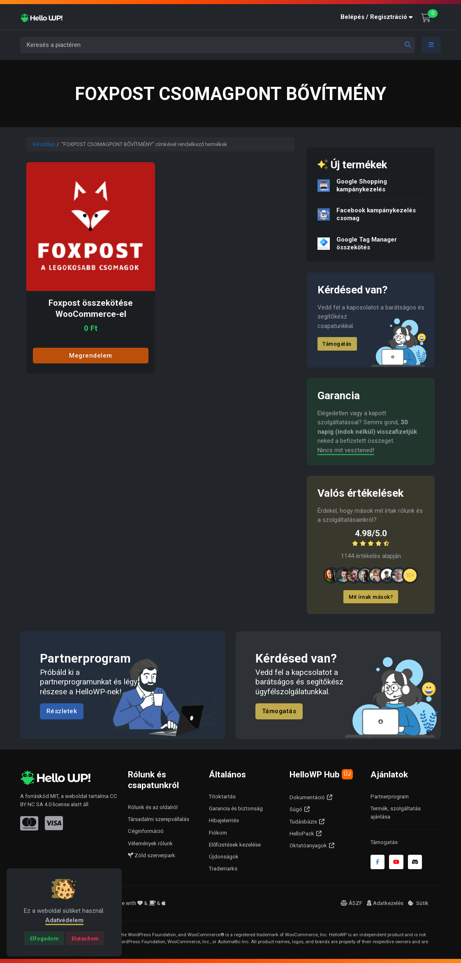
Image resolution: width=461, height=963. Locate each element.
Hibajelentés (224, 820)
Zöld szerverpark (151, 855)
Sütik (418, 903)
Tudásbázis (303, 822)
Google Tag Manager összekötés (366, 243)
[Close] (44, 938)
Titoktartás (222, 796)
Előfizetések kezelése (235, 845)
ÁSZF (351, 903)
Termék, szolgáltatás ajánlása (396, 812)
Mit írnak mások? (371, 597)
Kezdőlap (44, 144)
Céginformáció (146, 831)
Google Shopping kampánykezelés (361, 185)
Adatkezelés (385, 903)
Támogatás (337, 344)
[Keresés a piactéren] (217, 45)
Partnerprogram (390, 796)
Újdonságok (224, 857)
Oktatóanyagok (308, 845)
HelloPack (302, 833)
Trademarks (223, 868)
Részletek (61, 711)
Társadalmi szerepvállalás (158, 819)
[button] (378, 17)
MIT (54, 796)
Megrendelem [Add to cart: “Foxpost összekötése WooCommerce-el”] (90, 355)
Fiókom (218, 833)
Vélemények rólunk (150, 843)
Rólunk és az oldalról (153, 807)
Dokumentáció (307, 797)
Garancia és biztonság (236, 808)
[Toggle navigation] (431, 45)
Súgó (296, 809)
